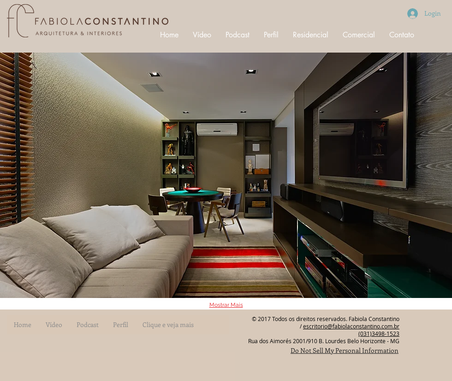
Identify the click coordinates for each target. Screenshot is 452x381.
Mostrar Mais (226, 305)
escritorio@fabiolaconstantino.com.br (351, 326)
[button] (226, 175)
